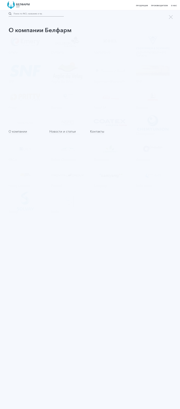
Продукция (142, 5)
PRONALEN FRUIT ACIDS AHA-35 (27, 323)
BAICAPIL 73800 (19, 226)
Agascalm (16, 348)
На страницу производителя (106, 213)
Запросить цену (153, 37)
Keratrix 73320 (18, 289)
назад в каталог (21, 32)
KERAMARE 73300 (21, 262)
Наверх (17, 374)
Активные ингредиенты (20, 117)
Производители (159, 5)
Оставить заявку (38, 176)
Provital (77, 96)
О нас (174, 5)
